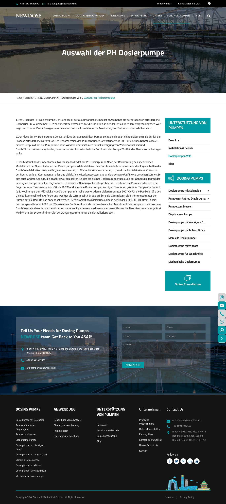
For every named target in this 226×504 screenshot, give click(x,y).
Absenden (132, 365)
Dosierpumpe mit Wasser (183, 246)
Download (174, 140)
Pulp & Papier (61, 431)
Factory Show (146, 434)
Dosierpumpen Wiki (71, 98)
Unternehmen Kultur (149, 429)
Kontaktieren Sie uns (189, 3)
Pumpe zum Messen (180, 206)
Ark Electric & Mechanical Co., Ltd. (46, 497)
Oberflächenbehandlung (66, 436)
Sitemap (169, 497)
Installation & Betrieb (180, 148)
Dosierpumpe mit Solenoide (184, 190)
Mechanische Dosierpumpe (184, 261)
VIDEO (198, 15)
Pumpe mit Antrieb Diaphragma (187, 198)
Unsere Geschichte (148, 445)
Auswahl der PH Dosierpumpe (99, 98)
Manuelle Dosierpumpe (181, 238)
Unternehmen (164, 3)
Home (19, 98)
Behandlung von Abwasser (67, 420)
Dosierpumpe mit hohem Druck (186, 230)
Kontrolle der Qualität (150, 440)
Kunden (143, 450)
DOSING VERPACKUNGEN (90, 15)
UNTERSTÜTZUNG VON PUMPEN (171, 15)
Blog (171, 163)
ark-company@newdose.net (62, 3)
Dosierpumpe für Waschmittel (185, 253)
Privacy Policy (186, 497)
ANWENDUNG (117, 15)
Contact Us (175, 410)
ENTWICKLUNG (139, 15)
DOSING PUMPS (61, 15)
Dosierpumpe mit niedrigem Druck (188, 222)
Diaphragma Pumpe (180, 214)
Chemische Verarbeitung (66, 425)
